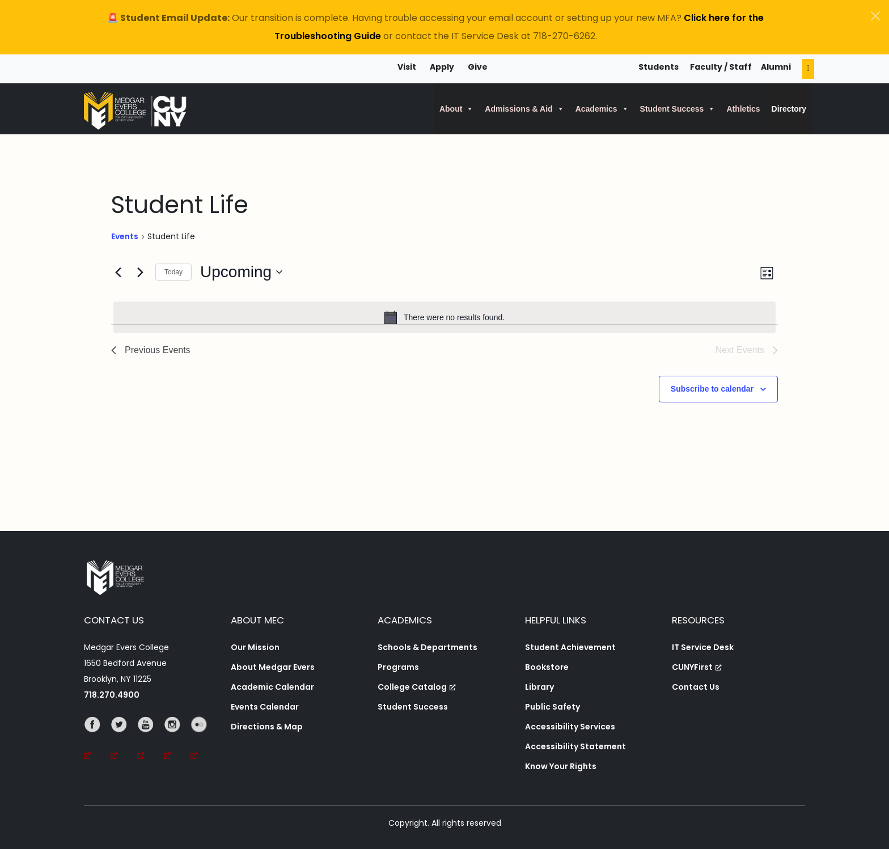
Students (658, 67)
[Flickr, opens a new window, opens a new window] (203, 740)
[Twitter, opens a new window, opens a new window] (124, 740)
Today (173, 272)
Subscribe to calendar (712, 388)
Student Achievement (570, 647)
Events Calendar (265, 706)
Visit (406, 67)
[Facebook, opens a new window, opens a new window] (97, 740)
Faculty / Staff (721, 67)
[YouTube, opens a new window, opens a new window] (150, 740)
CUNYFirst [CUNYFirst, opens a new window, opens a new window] (697, 667)
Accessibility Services (570, 726)
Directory (789, 108)
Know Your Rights (560, 766)
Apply (442, 67)
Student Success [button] (678, 108)
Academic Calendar (272, 687)
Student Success (413, 706)
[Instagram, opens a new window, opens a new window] (177, 740)
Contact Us (695, 687)
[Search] (808, 69)
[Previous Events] (118, 272)
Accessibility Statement (575, 746)
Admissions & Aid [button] (524, 108)
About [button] (456, 108)
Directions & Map (267, 726)
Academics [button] (602, 108)
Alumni (776, 67)
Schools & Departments (427, 647)
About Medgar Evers (273, 667)
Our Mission (255, 647)
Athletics (743, 108)
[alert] (444, 317)
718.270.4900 (111, 695)
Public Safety (552, 706)
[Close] (875, 16)
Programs (398, 667)
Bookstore (547, 667)
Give (478, 67)
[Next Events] (140, 272)
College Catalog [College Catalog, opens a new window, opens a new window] (417, 687)
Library (539, 687)
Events (124, 236)
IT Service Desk (703, 647)
